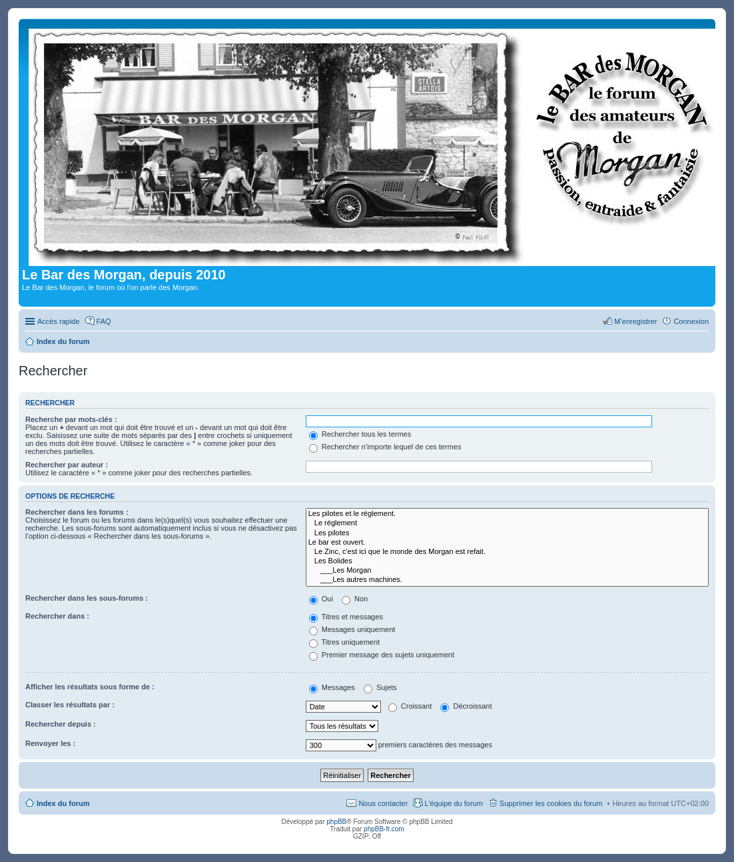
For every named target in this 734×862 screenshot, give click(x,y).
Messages (332, 687)
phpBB (336, 821)
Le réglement (507, 523)
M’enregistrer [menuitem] (635, 321)
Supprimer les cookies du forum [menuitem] (551, 803)
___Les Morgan (507, 570)
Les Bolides (507, 561)
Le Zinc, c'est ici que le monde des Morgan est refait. (507, 552)
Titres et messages (346, 617)
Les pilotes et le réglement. (507, 514)
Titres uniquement (344, 642)
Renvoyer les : (50, 743)
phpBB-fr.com (384, 829)
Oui (321, 599)
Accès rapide (58, 321)
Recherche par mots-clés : (71, 419)
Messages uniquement (352, 629)
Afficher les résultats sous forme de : (90, 687)
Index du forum (63, 803)
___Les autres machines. (507, 580)
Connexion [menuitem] (691, 321)
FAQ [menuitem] (104, 321)
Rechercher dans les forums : (77, 512)
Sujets (380, 687)
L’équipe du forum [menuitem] (453, 803)
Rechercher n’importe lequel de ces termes (385, 447)
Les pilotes (507, 533)
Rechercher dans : (57, 616)
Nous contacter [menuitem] (383, 803)
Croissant (410, 706)
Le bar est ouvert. (507, 542)
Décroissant (466, 706)
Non (355, 599)
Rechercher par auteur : (66, 465)
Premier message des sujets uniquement (381, 655)
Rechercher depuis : (60, 724)
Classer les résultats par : (70, 705)
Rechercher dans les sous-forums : (86, 598)
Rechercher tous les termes (360, 434)
